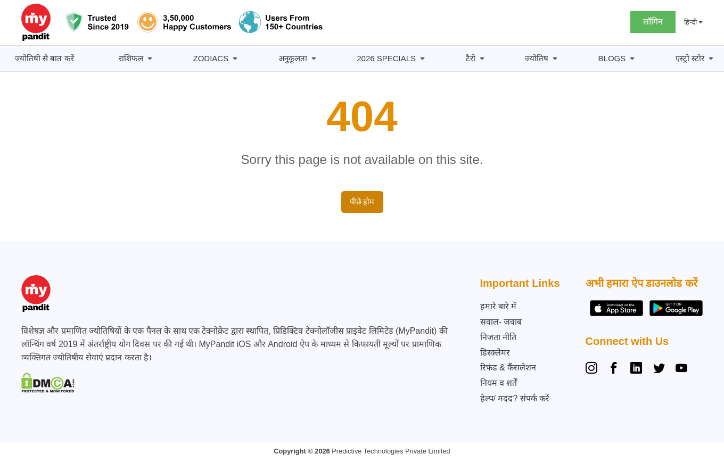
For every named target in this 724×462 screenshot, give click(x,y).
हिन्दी (690, 22)
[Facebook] (614, 369)
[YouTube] (681, 369)
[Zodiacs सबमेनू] (235, 58)
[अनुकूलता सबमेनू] (313, 58)
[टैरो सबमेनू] (482, 58)
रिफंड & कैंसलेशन (508, 367)
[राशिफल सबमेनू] (149, 58)
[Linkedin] (636, 369)
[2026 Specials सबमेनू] (422, 58)
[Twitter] (659, 369)
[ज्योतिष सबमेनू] (555, 58)
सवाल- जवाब (501, 321)
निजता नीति (498, 337)
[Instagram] (594, 369)
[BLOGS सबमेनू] (632, 58)
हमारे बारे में (498, 306)
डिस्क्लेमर (495, 352)
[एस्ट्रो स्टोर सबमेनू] (711, 58)
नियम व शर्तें (498, 382)
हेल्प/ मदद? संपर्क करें (515, 398)
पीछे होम (362, 201)
